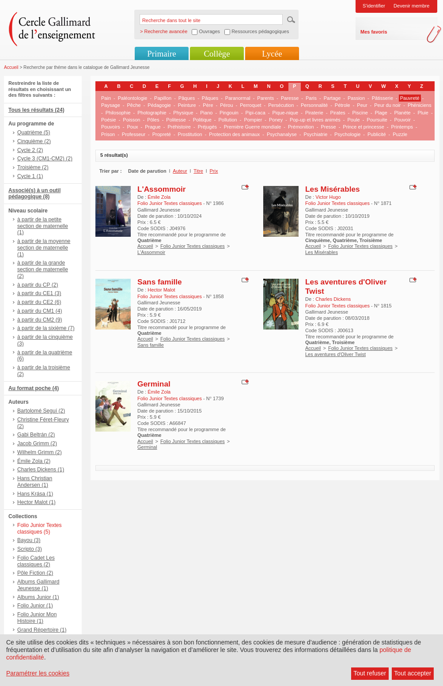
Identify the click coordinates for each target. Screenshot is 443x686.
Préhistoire (179, 126)
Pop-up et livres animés (315, 119)
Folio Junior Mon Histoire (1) (37, 617)
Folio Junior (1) (35, 606)
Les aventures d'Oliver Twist (335, 354)
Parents (265, 98)
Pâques (186, 98)
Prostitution (190, 134)
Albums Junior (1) (38, 597)
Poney (276, 119)
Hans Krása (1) (35, 494)
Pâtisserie (382, 98)
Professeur (133, 134)
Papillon (162, 98)
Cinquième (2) (34, 141)
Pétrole (342, 105)
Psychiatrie (315, 134)
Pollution (228, 119)
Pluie (422, 112)
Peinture (187, 105)
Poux (132, 126)
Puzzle (400, 134)
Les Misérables (332, 189)
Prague (152, 126)
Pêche (133, 105)
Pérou (226, 105)
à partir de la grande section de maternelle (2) (42, 269)
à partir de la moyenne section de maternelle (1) (43, 248)
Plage (381, 112)
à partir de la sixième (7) (46, 328)
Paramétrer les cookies (37, 673)
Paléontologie (133, 98)
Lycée (272, 53)
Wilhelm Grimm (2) (39, 452)
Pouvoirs (110, 126)
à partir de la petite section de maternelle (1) (42, 226)
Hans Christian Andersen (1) (34, 481)
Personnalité (314, 105)
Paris (311, 98)
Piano (206, 112)
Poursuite (377, 119)
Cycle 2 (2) (30, 150)
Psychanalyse (282, 134)
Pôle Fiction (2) (35, 573)
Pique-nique (286, 112)
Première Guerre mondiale (252, 126)
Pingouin (229, 112)
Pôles (153, 119)
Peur (362, 105)
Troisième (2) (33, 167)
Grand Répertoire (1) (42, 630)
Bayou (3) (28, 540)
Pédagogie (159, 105)
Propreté (161, 134)
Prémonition (301, 126)
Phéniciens (420, 105)
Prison (108, 134)
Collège (217, 53)
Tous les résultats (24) (36, 110)
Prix (214, 171)
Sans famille (159, 281)
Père (208, 105)
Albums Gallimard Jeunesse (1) (38, 585)
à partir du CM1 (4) (39, 311)
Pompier (253, 119)
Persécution (281, 105)
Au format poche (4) (33, 388)
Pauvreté (410, 98)
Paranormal (237, 98)
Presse (328, 126)
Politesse (176, 119)
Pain (106, 98)
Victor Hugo (328, 197)
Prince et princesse (363, 126)
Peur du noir (387, 105)
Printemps (402, 126)
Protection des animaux (234, 134)
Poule (354, 119)
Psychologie (347, 134)
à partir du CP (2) (37, 285)
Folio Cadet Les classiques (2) (36, 561)
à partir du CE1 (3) (39, 293)
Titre (198, 171)
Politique (202, 119)
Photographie (151, 112)
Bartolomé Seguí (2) (41, 411)
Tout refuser (369, 673)
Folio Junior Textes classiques (192, 246)
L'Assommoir (161, 189)
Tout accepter (412, 673)
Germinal (153, 383)
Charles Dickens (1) (40, 469)
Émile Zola (159, 197)
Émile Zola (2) (33, 461)
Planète (402, 112)
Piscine (359, 112)
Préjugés (207, 126)
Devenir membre (411, 5)
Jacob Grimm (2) (37, 443)
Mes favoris (373, 31)
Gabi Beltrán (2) (36, 435)
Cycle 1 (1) (30, 176)
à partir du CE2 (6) (39, 302)
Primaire (161, 53)
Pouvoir (402, 119)
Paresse (290, 98)
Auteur (180, 171)
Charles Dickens (333, 299)
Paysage (110, 105)
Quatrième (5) (33, 132)
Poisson (131, 119)
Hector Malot (161, 289)
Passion (356, 98)
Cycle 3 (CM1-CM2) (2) (44, 158)
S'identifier (374, 5)
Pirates (337, 112)
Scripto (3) (29, 549)
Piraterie (314, 112)
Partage (332, 98)
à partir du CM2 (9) (39, 320)
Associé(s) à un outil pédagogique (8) (34, 193)
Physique (183, 112)
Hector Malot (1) (36, 502)
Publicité (376, 134)
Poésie (108, 119)
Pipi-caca (255, 112)
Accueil (11, 67)
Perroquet (250, 105)
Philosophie (118, 112)
